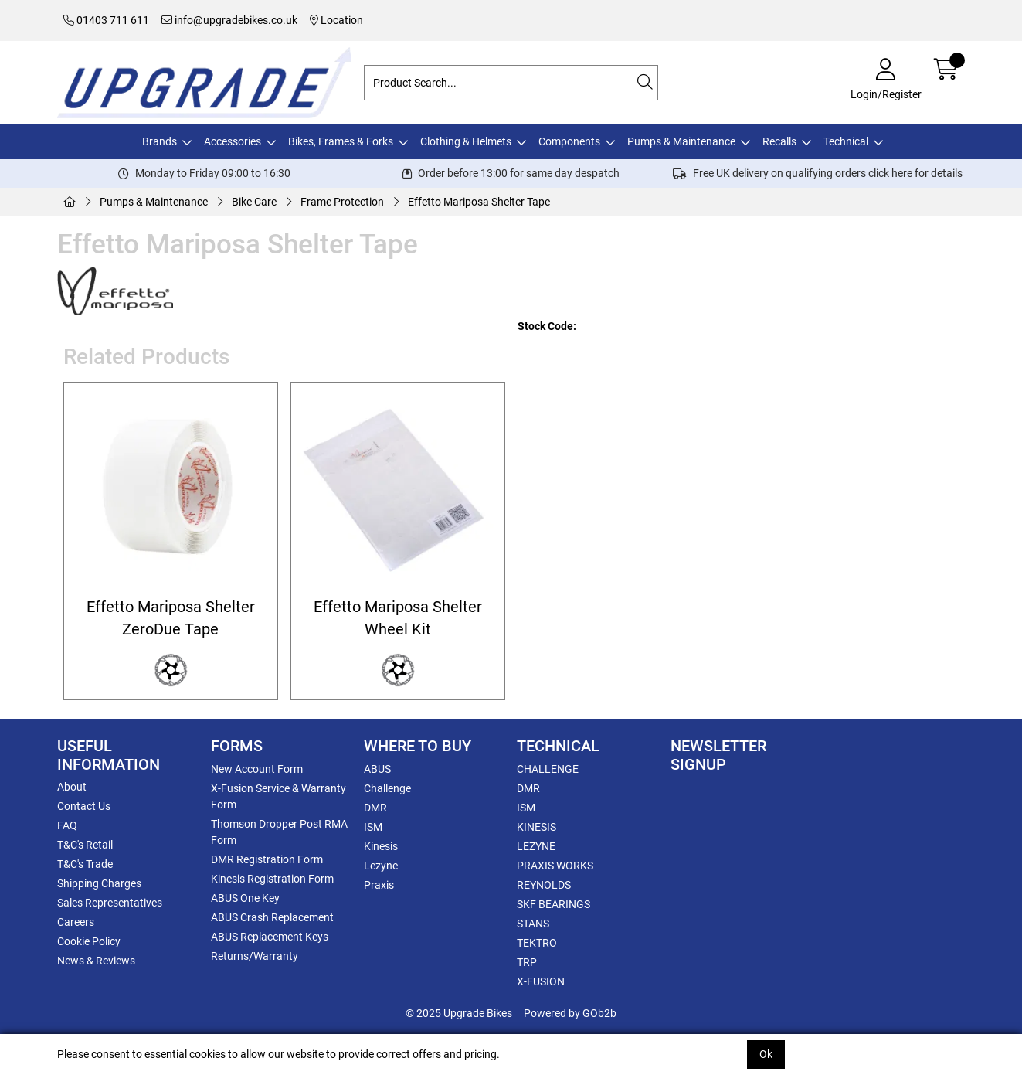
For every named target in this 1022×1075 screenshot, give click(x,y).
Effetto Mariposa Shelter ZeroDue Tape (171, 618)
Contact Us (83, 806)
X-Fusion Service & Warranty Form (278, 796)
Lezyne (381, 865)
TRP (527, 962)
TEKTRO (537, 943)
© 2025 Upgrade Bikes (459, 1013)
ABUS (377, 769)
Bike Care (254, 202)
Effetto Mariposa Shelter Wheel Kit (398, 618)
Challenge (387, 788)
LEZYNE (536, 846)
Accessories (232, 141)
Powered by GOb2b (570, 1013)
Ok (765, 1054)
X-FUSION (541, 981)
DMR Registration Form (267, 859)
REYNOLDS (544, 885)
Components (569, 141)
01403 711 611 (106, 20)
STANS (533, 923)
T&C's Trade (85, 864)
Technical (845, 141)
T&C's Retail (85, 845)
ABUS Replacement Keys (269, 936)
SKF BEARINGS (553, 904)
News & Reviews (96, 960)
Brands (159, 141)
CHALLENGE (548, 769)
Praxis (379, 885)
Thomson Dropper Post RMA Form (279, 832)
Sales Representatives (109, 902)
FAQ (67, 825)
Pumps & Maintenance (681, 141)
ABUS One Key (245, 898)
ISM (373, 827)
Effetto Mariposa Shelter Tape (479, 202)
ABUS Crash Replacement (272, 917)
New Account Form (257, 769)
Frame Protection (342, 202)
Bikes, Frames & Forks (340, 141)
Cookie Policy (89, 941)
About (72, 787)
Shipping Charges (99, 883)
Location (336, 20)
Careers (75, 922)
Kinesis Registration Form (272, 879)
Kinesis (381, 846)
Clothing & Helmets (465, 141)
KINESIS (536, 827)
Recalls (779, 141)
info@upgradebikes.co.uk (229, 20)
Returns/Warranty (254, 956)
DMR (375, 807)
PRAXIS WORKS (555, 865)
